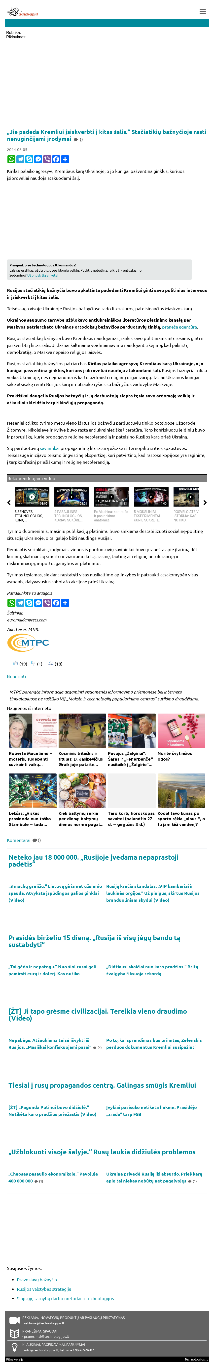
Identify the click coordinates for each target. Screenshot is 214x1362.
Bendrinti (16, 676)
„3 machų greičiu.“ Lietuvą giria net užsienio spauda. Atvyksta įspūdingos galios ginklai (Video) (55, 893)
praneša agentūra (179, 326)
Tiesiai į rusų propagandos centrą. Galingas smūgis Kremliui (102, 1084)
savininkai (50, 448)
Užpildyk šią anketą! (42, 275)
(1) (38, 1181)
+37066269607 (82, 1350)
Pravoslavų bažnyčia (37, 1279)
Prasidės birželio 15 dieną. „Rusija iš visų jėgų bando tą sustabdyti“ (94, 941)
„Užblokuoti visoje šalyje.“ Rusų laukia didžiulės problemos (102, 1151)
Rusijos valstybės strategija (44, 1288)
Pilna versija (15, 1359)
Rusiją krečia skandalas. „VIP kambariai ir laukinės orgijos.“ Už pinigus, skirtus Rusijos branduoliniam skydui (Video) (153, 893)
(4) (97, 1047)
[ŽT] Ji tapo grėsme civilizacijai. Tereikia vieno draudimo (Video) (97, 1014)
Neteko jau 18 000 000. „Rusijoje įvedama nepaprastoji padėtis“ (93, 860)
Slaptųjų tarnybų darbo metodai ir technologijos (65, 1298)
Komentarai (24, 840)
